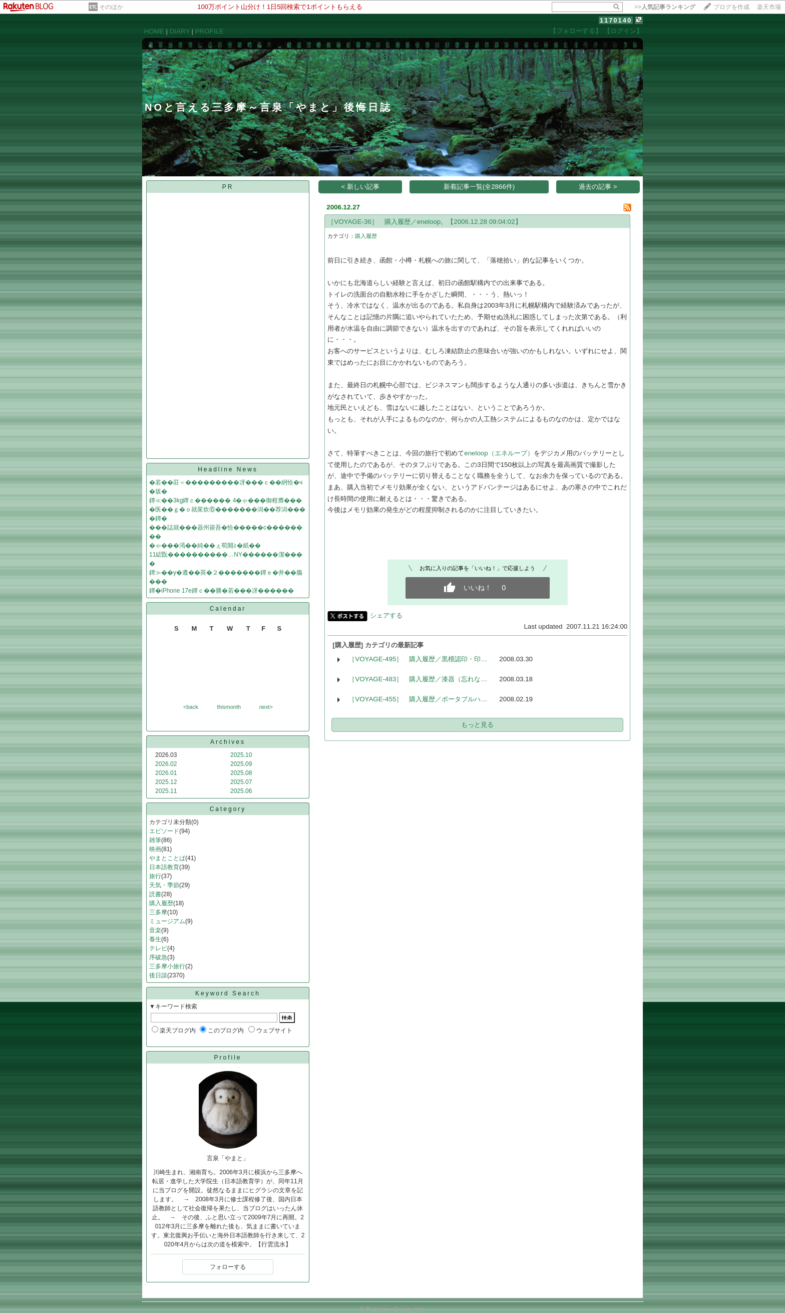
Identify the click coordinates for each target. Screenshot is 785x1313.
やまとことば (167, 858)
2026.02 (166, 763)
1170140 (616, 20)
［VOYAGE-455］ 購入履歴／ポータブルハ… (417, 699)
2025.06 (241, 791)
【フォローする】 (576, 31)
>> (664, 7)
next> (266, 707)
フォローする (228, 1266)
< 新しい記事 (360, 186)
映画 (155, 849)
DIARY (180, 31)
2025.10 (241, 754)
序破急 (158, 957)
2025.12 (166, 781)
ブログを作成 (731, 7)
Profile (227, 1057)
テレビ (158, 948)
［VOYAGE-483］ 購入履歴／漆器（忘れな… (417, 679)
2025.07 (241, 781)
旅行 (155, 876)
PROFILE (209, 31)
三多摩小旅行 (167, 966)
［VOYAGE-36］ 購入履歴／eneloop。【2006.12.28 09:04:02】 (424, 221)
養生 (155, 939)
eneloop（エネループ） (498, 453)
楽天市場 (769, 7)
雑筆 (155, 840)
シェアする (386, 615)
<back (190, 707)
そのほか (111, 7)
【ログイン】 (623, 31)
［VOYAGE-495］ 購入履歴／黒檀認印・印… (417, 659)
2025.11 (166, 791)
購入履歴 (161, 903)
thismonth (229, 707)
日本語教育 (164, 867)
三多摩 (158, 912)
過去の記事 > (598, 186)
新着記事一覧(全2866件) (479, 186)
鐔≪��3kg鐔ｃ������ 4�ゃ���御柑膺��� (225, 500)
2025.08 (241, 772)
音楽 (155, 930)
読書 (155, 894)
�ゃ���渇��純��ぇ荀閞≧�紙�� (205, 545)
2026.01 (166, 772)
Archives (227, 741)
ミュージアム (167, 921)
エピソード (164, 831)
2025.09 (241, 763)
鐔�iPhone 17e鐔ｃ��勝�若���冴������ (221, 590)
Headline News (228, 469)
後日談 (158, 975)
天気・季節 (164, 885)
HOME (154, 31)
